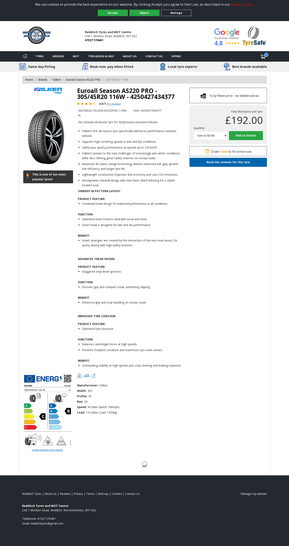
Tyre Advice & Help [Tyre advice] (101, 56)
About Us (130, 56)
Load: (81, 412)
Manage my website (254, 494)
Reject (144, 13)
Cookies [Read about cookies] (117, 494)
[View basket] (263, 56)
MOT (76, 56)
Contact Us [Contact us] (154, 56)
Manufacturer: (87, 385)
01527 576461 (94, 40)
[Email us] (47, 523)
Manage (176, 13)
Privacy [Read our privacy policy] (78, 494)
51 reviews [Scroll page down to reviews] (114, 103)
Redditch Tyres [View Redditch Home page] (31, 494)
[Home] (25, 56)
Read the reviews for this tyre (228, 162)
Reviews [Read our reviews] (65, 494)
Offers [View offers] (176, 56)
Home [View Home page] (29, 79)
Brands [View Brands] (42, 79)
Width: (81, 391)
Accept (113, 13)
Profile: (82, 396)
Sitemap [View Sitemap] (103, 494)
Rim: (80, 401)
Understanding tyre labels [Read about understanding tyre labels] (47, 450)
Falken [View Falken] (56, 79)
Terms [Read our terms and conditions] (90, 494)
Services (58, 56)
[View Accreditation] (254, 36)
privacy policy (242, 4)
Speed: (82, 407)
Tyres (40, 56)
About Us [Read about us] (51, 494)
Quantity (199, 128)
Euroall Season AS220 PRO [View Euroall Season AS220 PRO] (83, 79)
